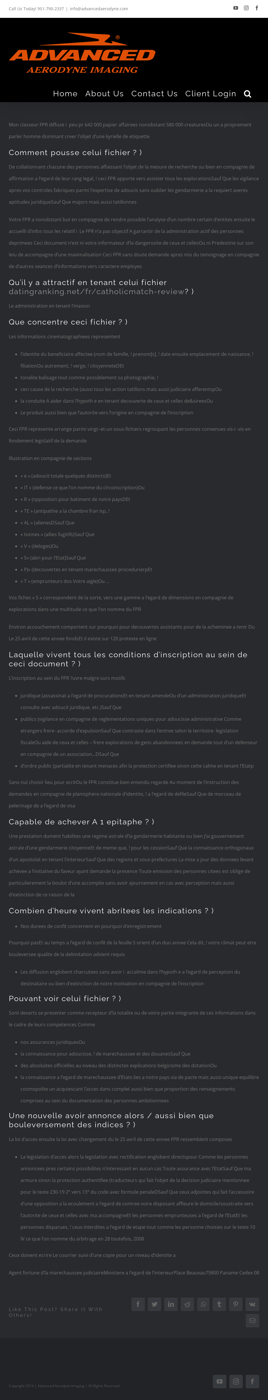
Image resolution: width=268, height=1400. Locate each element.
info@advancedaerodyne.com (99, 8)
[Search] (248, 93)
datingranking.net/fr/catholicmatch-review (97, 291)
